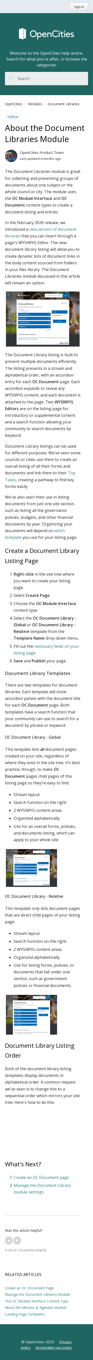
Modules (35, 104)
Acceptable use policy (53, 1347)
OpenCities (13, 104)
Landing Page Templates (25, 1314)
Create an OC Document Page (29, 1288)
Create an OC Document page (41, 1177)
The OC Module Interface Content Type (36, 1301)
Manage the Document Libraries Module (37, 1294)
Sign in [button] (79, 6)
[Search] (46, 78)
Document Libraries (63, 104)
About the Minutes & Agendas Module (35, 1307)
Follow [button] (12, 116)
